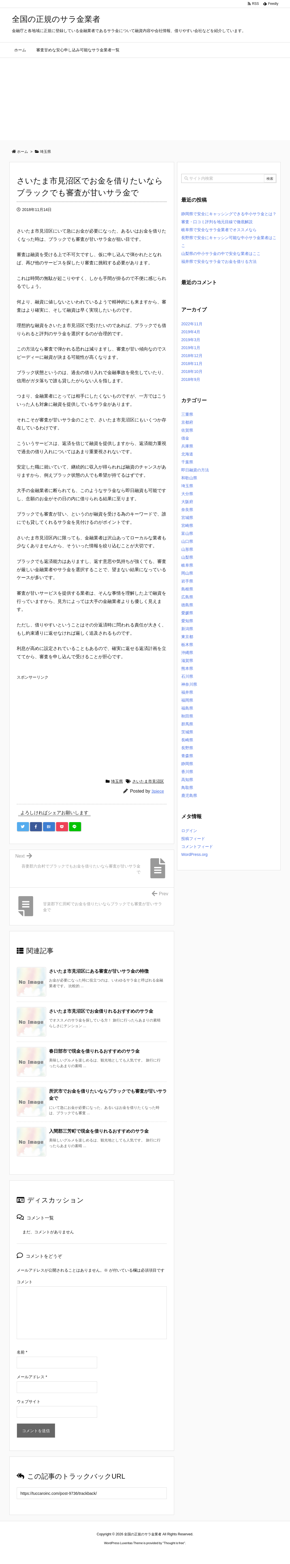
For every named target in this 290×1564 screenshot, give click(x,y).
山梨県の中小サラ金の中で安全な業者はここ (221, 253)
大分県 (187, 493)
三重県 (187, 414)
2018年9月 (190, 379)
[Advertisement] (145, 100)
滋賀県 (187, 660)
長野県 (187, 748)
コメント (25, 1282)
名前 (22, 1352)
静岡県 (187, 763)
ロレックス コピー (86, 1554)
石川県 (187, 676)
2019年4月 (190, 332)
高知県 (187, 779)
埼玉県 (117, 781)
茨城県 (187, 732)
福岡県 (187, 700)
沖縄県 (187, 652)
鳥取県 (187, 787)
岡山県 (187, 573)
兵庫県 (187, 446)
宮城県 (187, 517)
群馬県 (187, 724)
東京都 (187, 636)
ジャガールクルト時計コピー (170, 1554)
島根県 (187, 589)
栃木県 (187, 644)
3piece (158, 791)
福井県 (187, 692)
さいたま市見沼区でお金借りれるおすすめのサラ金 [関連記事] (101, 1011)
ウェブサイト (28, 1401)
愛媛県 (187, 613)
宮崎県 (187, 525)
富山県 (187, 533)
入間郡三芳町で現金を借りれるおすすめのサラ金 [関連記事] (99, 1131)
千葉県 (187, 462)
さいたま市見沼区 (148, 781)
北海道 (187, 454)
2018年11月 (191, 363)
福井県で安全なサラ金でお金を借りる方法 (219, 261)
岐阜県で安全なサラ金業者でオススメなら (219, 229)
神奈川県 (189, 684)
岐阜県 (187, 565)
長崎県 (187, 740)
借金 (185, 438)
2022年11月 (191, 324)
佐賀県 (187, 430)
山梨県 (187, 557)
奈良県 (187, 509)
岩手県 (187, 581)
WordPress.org (194, 854)
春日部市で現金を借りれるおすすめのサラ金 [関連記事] (94, 1051)
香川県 (187, 771)
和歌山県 (189, 478)
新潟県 (187, 628)
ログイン (189, 830)
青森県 (187, 755)
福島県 (187, 708)
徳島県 (187, 605)
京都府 (187, 422)
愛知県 (187, 621)
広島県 (187, 597)
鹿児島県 (189, 795)
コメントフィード (197, 846)
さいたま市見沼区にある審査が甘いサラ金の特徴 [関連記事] (99, 971)
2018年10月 (191, 371)
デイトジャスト (206, 1554)
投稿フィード (193, 838)
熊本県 (187, 668)
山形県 (187, 549)
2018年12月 (191, 355)
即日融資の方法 (195, 470)
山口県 (187, 541)
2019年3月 (190, 339)
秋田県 (187, 716)
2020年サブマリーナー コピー (125, 1554)
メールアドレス (32, 1377)
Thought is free (174, 1543)
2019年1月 (190, 347)
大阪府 (187, 501)
